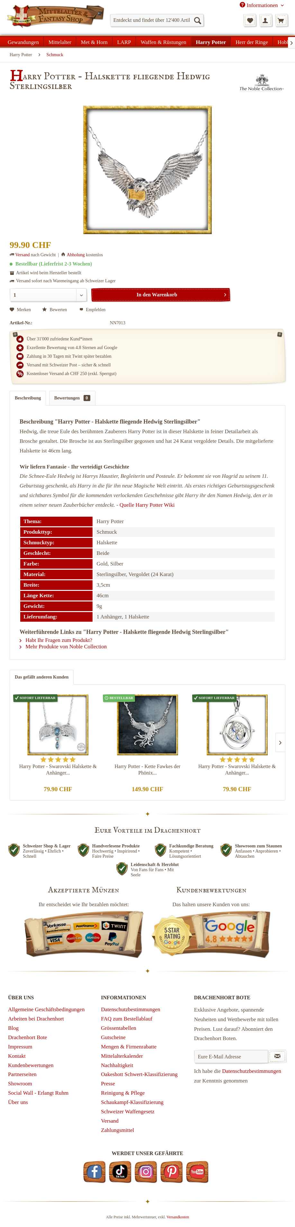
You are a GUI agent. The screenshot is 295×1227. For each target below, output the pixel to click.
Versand (22, 254)
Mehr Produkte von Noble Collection (63, 647)
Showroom (20, 1084)
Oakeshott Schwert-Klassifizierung (139, 1074)
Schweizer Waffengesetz (128, 1112)
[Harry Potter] (211, 41)
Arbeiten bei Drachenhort (36, 1019)
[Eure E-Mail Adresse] (231, 1056)
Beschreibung (28, 398)
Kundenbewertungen (31, 1065)
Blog (13, 1028)
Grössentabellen (118, 1028)
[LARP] (124, 41)
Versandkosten (177, 1217)
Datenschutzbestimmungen (130, 1009)
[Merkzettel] (249, 20)
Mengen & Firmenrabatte (128, 1047)
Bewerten (55, 309)
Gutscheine (113, 1037)
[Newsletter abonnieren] (277, 1056)
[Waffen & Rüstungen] (163, 41)
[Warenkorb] (281, 20)
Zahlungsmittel (117, 1130)
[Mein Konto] (265, 20)
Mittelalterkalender (122, 1056)
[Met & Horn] (94, 41)
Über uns (18, 1102)
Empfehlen (92, 309)
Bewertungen (72, 398)
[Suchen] (197, 20)
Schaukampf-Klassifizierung (132, 1102)
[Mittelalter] (60, 41)
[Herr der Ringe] (252, 41)
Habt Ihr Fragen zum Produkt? (56, 640)
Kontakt (17, 1056)
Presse (108, 1084)
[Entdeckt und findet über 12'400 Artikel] (157, 20)
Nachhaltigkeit (117, 1065)
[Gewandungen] (23, 41)
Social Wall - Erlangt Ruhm (38, 1093)
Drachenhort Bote (27, 1037)
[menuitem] (157, 20)
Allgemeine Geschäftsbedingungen (46, 1009)
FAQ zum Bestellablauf (126, 1019)
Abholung (76, 254)
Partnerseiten (22, 1074)
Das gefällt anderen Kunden (41, 677)
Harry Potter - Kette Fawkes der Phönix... (148, 770)
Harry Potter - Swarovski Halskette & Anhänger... (58, 770)
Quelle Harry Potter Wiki (147, 505)
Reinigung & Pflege (123, 1093)
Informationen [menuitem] (259, 5)
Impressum (20, 1047)
